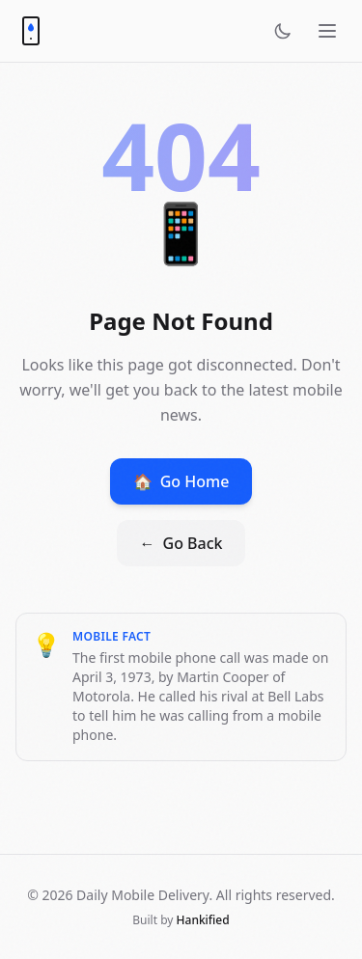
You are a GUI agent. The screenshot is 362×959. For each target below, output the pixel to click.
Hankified (203, 920)
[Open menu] (327, 31)
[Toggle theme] (282, 31)
